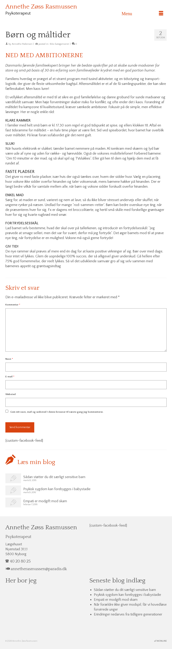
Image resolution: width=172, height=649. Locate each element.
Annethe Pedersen (22, 44)
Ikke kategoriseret (59, 44)
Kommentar (12, 304)
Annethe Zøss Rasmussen (41, 6)
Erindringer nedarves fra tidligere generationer (128, 614)
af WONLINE (160, 641)
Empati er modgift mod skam (45, 501)
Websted (10, 394)
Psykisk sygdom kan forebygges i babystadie (56, 489)
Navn (9, 359)
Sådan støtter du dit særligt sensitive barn (54, 477)
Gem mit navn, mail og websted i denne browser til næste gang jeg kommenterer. (56, 412)
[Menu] (142, 13)
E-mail (9, 376)
